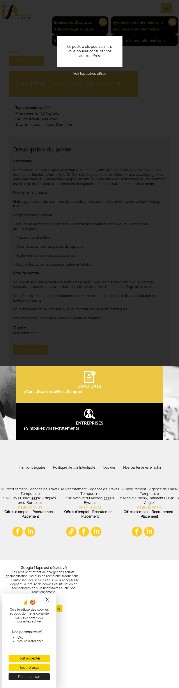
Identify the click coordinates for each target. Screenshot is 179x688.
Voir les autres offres (89, 73)
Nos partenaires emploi (142, 538)
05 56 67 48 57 (30, 578)
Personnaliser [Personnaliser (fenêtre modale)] (29, 677)
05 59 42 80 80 (149, 578)
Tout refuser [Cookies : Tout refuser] (29, 667)
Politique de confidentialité (74, 538)
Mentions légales (32, 538)
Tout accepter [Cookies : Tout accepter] (29, 658)
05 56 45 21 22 (90, 578)
